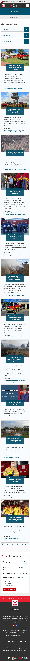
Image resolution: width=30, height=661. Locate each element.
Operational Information (20, 169)
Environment (7, 380)
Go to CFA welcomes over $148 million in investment (15, 195)
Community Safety (15, 380)
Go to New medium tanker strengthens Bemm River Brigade (15, 319)
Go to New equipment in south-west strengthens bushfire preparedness (15, 362)
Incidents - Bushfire (8, 169)
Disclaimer (6, 648)
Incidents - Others (15, 295)
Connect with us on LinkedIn (21, 641)
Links (20, 650)
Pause (6, 635)
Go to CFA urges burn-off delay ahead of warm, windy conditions (15, 278)
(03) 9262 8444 (22, 577)
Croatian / (18, 635)
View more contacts (9, 589)
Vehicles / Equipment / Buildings (18, 131)
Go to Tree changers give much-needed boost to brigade (15, 521)
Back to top (16, 609)
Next (28, 544)
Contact (11, 650)
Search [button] (26, 29)
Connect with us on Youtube (9, 641)
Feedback (16, 650)
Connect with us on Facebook (5, 641)
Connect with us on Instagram (13, 641)
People (20, 88)
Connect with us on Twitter (17, 641)
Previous (4, 635)
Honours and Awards (9, 254)
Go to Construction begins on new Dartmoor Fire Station (15, 440)
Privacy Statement (14, 648)
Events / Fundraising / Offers (10, 88)
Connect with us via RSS (25, 641)
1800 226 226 (23, 568)
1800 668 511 (23, 573)
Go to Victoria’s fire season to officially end (15, 153)
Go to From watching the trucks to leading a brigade (15, 480)
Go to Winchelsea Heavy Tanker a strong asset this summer (15, 113)
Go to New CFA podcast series (15, 402)
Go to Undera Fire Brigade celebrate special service (15, 238)
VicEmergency (15, 652)
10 (25, 545)
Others (23, 295)
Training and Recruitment (14, 497)
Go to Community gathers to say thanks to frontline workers (15, 70)
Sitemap (25, 650)
